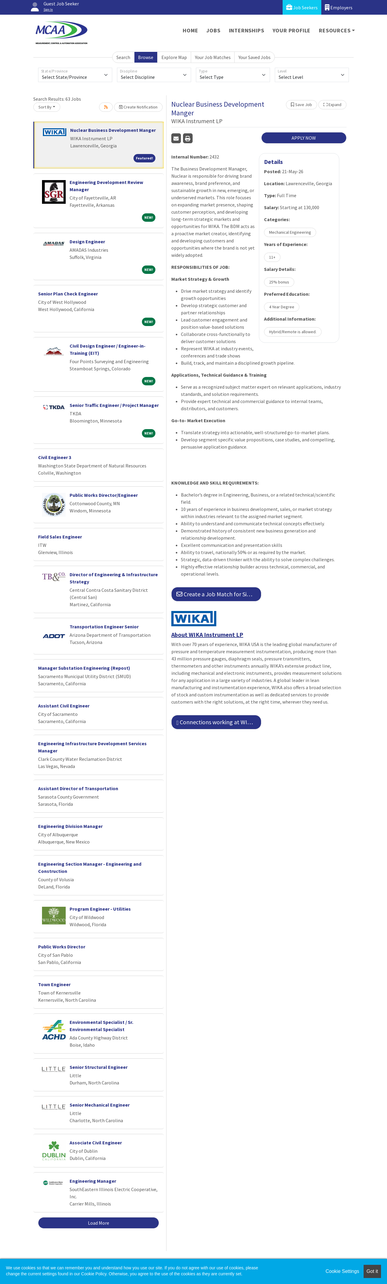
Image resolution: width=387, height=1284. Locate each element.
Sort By (45, 107)
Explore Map (174, 57)
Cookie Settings (342, 1271)
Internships (246, 30)
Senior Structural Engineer (99, 1067)
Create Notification (138, 107)
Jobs (213, 30)
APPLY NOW (304, 138)
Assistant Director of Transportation (78, 788)
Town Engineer (54, 984)
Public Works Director (61, 947)
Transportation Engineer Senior (104, 627)
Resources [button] (334, 30)
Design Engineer (87, 242)
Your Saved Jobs (254, 57)
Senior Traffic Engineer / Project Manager (114, 405)
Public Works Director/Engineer (104, 495)
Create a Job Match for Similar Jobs (218, 594)
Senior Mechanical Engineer (100, 1105)
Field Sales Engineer (60, 537)
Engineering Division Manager (70, 826)
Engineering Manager (93, 1181)
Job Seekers (302, 7)
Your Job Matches (213, 57)
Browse (145, 57)
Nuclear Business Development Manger (113, 130)
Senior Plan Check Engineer (68, 294)
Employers (338, 7)
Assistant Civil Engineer (63, 706)
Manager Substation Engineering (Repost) (84, 668)
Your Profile (292, 30)
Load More (98, 1223)
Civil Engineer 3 (54, 457)
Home (190, 30)
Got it (372, 1271)
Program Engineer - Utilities (100, 909)
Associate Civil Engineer (96, 1143)
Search (123, 57)
